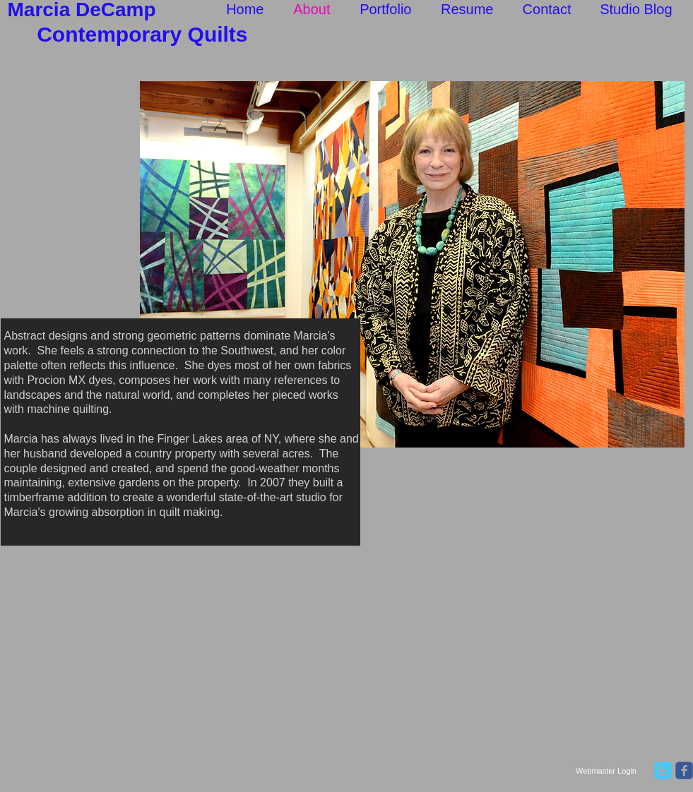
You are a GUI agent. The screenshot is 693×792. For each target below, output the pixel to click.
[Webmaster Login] (606, 771)
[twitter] (663, 770)
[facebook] (684, 770)
